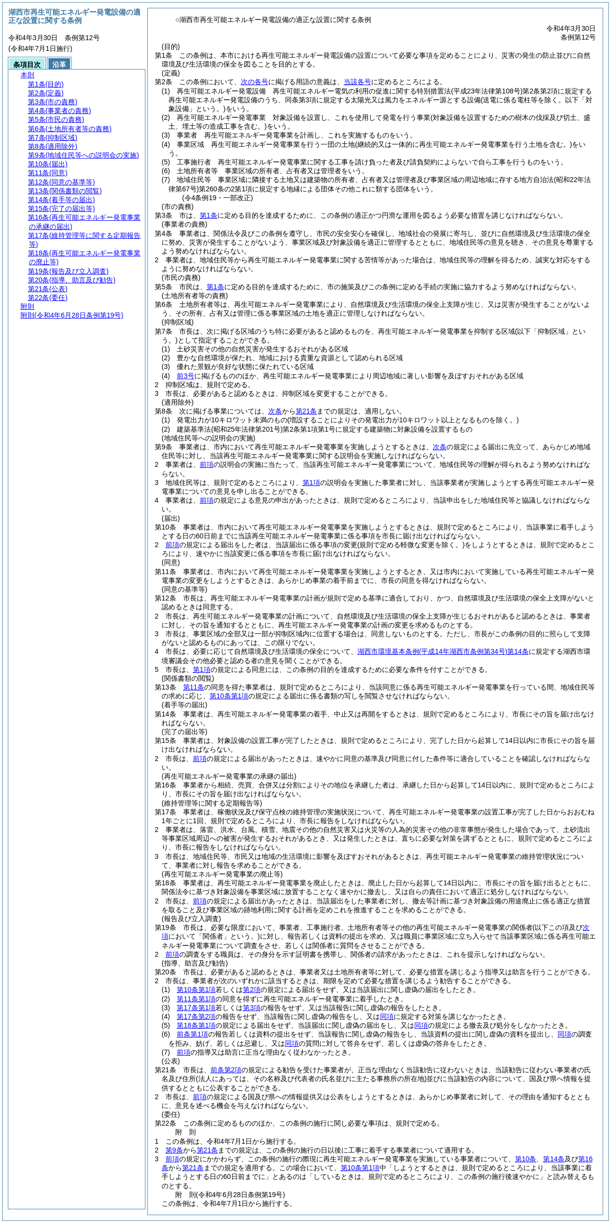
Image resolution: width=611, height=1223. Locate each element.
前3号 (185, 376)
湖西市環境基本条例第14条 (443, 651)
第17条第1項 (196, 1008)
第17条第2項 (196, 1016)
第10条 (526, 1159)
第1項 (311, 482)
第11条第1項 (196, 999)
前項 (206, 464)
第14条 (553, 1159)
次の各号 (254, 82)
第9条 (174, 1150)
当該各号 (357, 82)
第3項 (251, 1008)
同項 (387, 1016)
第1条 (208, 215)
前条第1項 (192, 1034)
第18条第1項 (196, 1025)
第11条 (194, 687)
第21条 (306, 411)
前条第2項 (226, 1070)
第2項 (251, 989)
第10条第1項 (229, 696)
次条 (275, 411)
